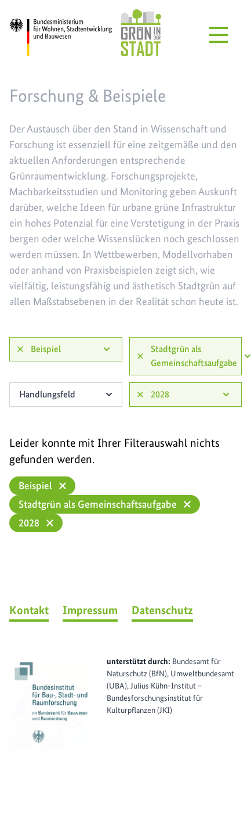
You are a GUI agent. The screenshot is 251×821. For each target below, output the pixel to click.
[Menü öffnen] (218, 35)
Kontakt (29, 610)
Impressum (90, 610)
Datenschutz (162, 610)
